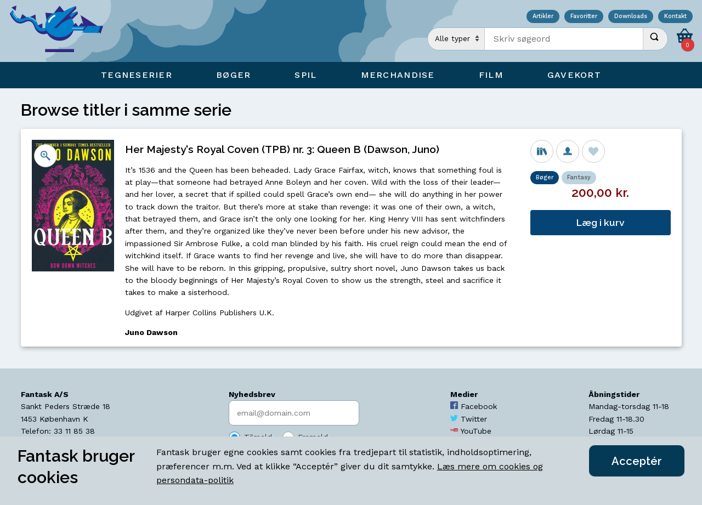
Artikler (543, 16)
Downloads (630, 16)
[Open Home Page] (62, 30)
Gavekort (574, 75)
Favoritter (583, 16)
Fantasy (579, 177)
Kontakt (675, 16)
